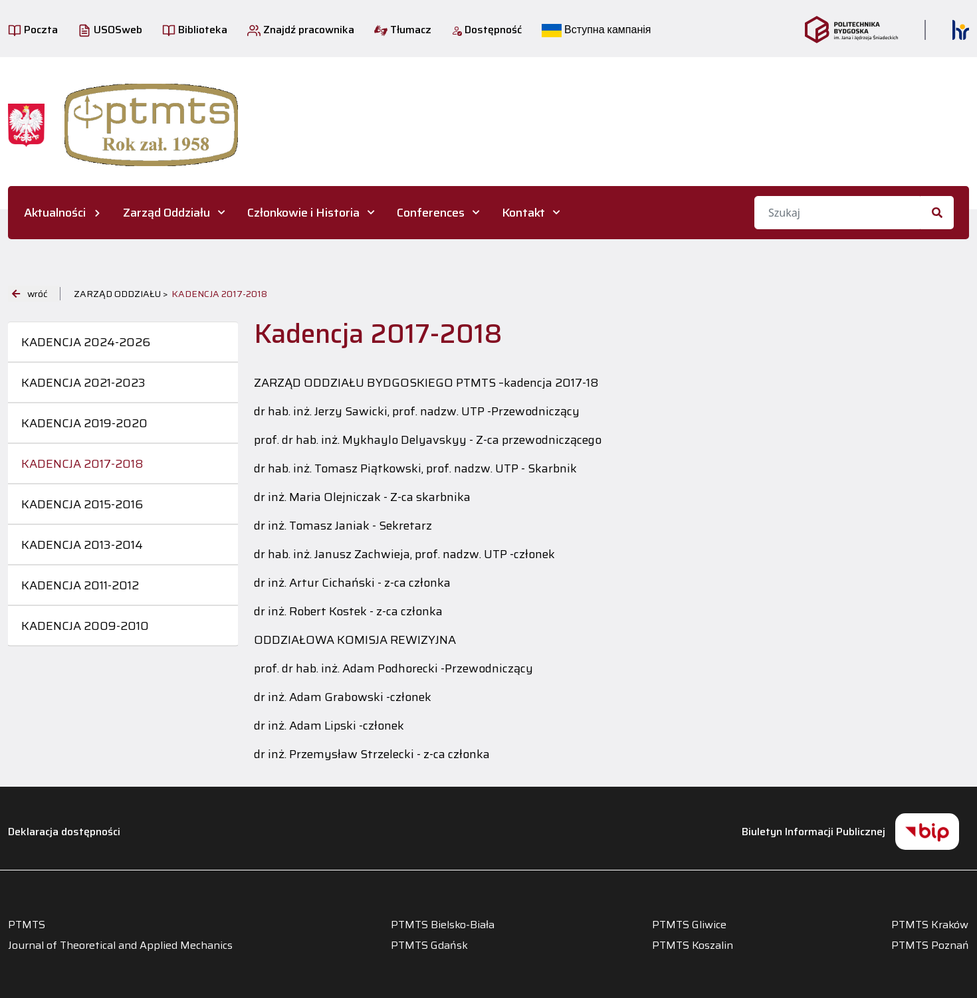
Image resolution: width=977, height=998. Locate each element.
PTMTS (26, 925)
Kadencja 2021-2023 (83, 382)
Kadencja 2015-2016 (82, 504)
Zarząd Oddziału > (121, 293)
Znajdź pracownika (300, 29)
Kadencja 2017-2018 (82, 463)
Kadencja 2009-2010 (85, 626)
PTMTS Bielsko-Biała (442, 925)
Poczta (33, 29)
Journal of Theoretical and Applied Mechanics (120, 945)
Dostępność (486, 29)
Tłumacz (402, 29)
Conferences (431, 212)
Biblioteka (194, 29)
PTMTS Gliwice (689, 925)
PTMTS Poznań (930, 945)
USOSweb (110, 29)
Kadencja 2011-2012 (80, 585)
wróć (29, 293)
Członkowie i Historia (303, 212)
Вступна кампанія (596, 29)
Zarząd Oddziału (166, 212)
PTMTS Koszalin (692, 945)
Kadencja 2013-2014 (82, 545)
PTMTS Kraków (929, 925)
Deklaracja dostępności (64, 831)
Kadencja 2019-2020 (84, 423)
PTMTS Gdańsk (429, 945)
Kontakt (523, 212)
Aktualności (55, 212)
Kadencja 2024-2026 (85, 342)
